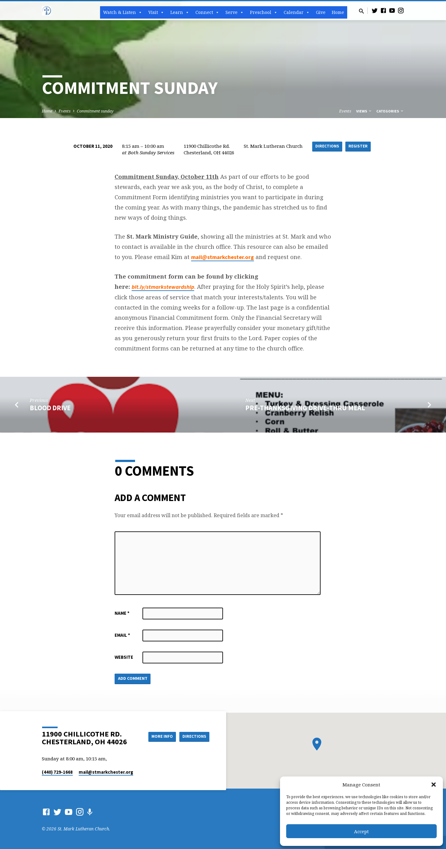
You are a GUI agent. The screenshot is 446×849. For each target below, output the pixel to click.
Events (65, 111)
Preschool (264, 12)
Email (122, 635)
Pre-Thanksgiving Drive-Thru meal (305, 407)
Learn (179, 12)
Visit (156, 12)
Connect (207, 12)
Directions (327, 146)
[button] (434, 784)
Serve (234, 12)
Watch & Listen (122, 12)
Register (358, 146)
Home (338, 12)
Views (364, 111)
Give (321, 12)
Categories (390, 111)
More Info (159, 736)
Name (122, 613)
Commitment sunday (95, 111)
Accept (361, 831)
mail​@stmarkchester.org (106, 772)
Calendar (297, 12)
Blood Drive (50, 407)
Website (124, 657)
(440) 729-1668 (57, 772)
